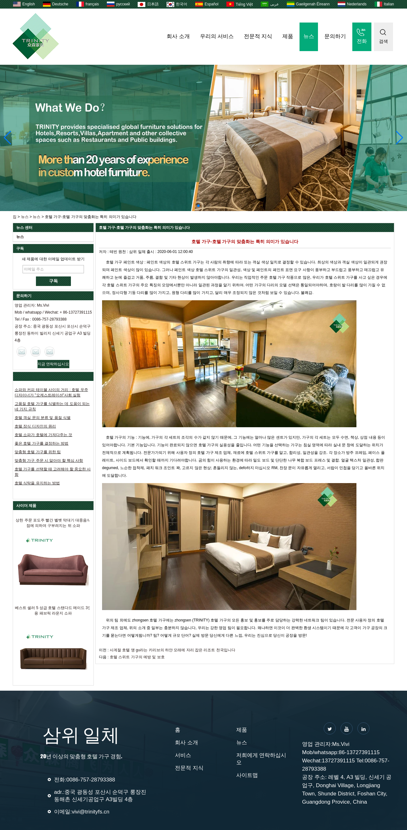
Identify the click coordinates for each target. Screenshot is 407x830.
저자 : (104, 251)
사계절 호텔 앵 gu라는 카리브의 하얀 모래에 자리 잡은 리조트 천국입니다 (172, 650)
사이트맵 (247, 775)
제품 (287, 36)
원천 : (123, 251)
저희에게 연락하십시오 (261, 759)
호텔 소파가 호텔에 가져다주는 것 (43, 435)
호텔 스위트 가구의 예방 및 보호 (137, 657)
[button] (198, 205)
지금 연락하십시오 (53, 364)
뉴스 (308, 36)
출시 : (152, 251)
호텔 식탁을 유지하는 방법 (37, 483)
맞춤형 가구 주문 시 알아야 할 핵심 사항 (49, 460)
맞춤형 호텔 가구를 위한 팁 (38, 452)
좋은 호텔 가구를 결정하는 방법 (41, 443)
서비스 (183, 755)
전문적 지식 (258, 36)
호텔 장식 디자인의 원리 (35, 426)
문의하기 (335, 36)
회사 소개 (178, 36)
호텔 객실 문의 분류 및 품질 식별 (43, 417)
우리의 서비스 (217, 36)
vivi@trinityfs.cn (90, 812)
